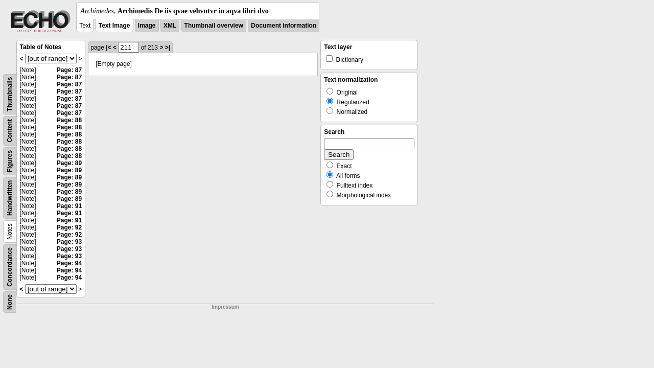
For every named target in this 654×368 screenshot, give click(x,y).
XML (170, 25)
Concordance (9, 267)
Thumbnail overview (213, 25)
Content (9, 130)
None (9, 302)
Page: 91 (69, 206)
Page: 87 (69, 70)
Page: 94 (69, 263)
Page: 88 (69, 120)
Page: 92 (69, 227)
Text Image (114, 25)
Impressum (225, 307)
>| (167, 47)
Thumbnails (9, 94)
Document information (283, 25)
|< (108, 47)
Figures (9, 161)
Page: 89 (69, 163)
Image (147, 25)
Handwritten (9, 198)
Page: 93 (69, 241)
